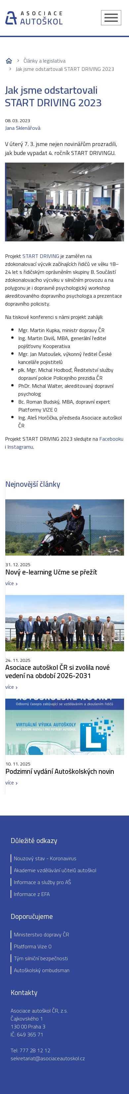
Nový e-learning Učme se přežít (51, 572)
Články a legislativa (44, 61)
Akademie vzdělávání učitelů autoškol (55, 870)
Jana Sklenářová (22, 128)
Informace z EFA (32, 894)
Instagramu (20, 447)
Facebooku (111, 439)
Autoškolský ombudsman (41, 970)
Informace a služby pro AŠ (42, 882)
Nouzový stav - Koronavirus (45, 858)
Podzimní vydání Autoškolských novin (59, 771)
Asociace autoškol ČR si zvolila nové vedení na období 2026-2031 (57, 671)
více (9, 583)
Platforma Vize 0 (32, 946)
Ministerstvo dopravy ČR (41, 934)
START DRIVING (40, 256)
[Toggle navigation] (111, 17)
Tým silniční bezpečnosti (41, 958)
